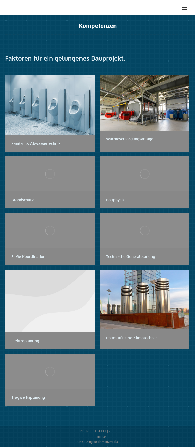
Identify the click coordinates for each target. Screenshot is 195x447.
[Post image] (50, 105)
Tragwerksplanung (28, 397)
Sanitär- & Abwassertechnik (36, 143)
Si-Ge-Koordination (28, 256)
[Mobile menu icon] (184, 7)
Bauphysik (115, 199)
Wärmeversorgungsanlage (129, 138)
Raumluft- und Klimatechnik (131, 337)
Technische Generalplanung (130, 256)
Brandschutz (22, 199)
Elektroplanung (25, 340)
